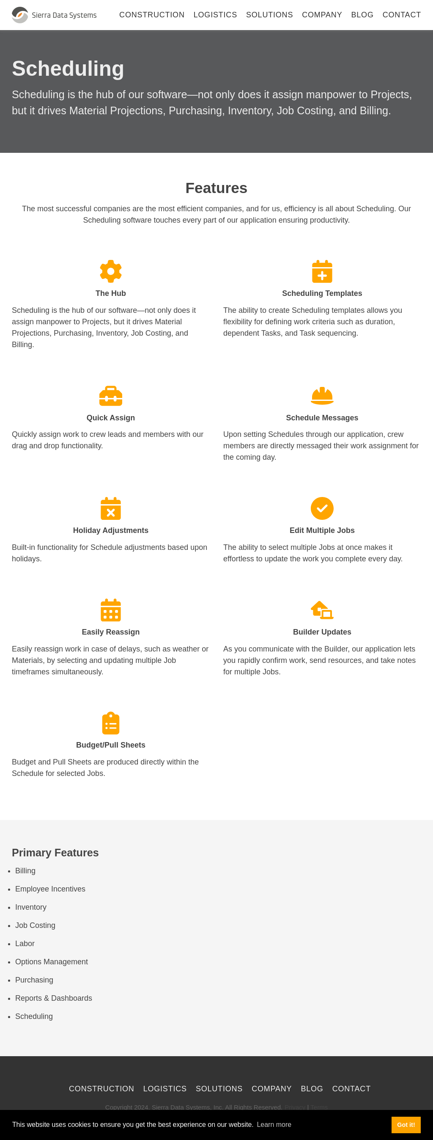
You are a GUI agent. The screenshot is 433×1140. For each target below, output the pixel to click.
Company (322, 15)
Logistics (215, 15)
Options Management (51, 962)
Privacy (295, 1107)
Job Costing (35, 925)
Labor (25, 943)
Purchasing (34, 980)
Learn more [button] (274, 1124)
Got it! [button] (406, 1124)
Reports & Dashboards (53, 998)
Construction (152, 15)
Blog (362, 15)
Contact (402, 15)
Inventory (31, 907)
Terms (319, 1107)
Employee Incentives (50, 889)
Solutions (269, 15)
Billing (25, 871)
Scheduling (34, 1016)
